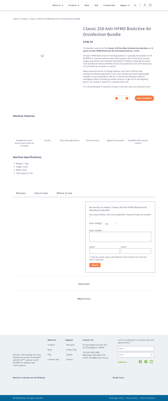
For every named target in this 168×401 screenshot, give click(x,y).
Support (69, 340)
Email (124, 247)
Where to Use (64, 193)
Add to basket (144, 98)
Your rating (96, 223)
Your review (96, 230)
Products (24, 18)
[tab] (21, 193)
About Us (52, 340)
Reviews (21, 193)
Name (92, 247)
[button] (135, 5)
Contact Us (88, 340)
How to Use (41, 193)
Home (15, 18)
